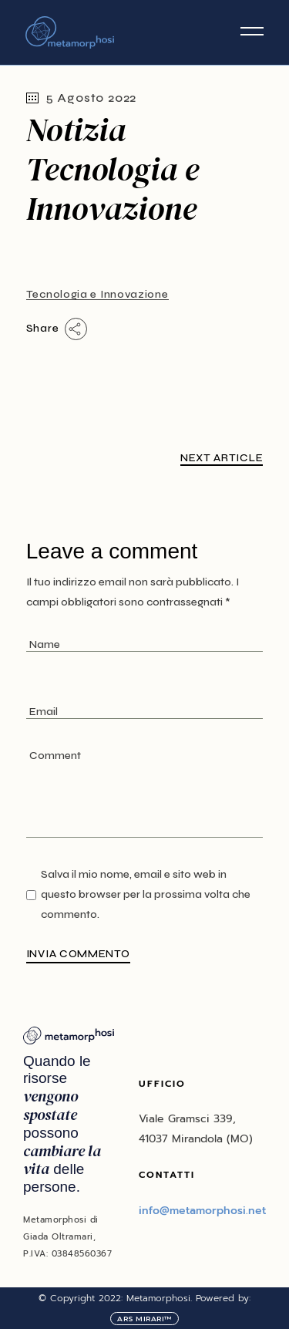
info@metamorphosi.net (202, 1211)
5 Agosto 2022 (81, 97)
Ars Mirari (140, 1318)
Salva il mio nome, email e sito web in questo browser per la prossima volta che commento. (145, 894)
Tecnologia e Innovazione (97, 294)
